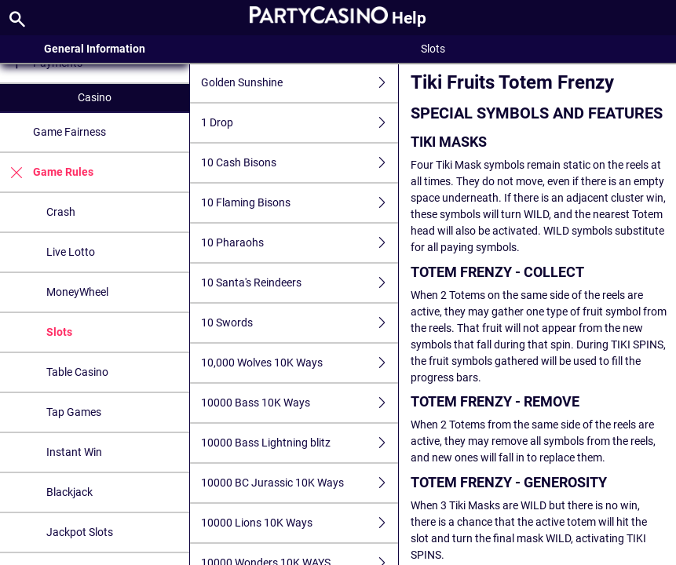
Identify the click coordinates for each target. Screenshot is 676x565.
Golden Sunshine (299, 83)
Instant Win (74, 452)
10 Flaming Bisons (299, 203)
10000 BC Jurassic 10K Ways (299, 483)
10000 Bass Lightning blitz (299, 443)
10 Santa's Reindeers (299, 283)
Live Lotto (70, 252)
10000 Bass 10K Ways (299, 403)
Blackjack (69, 492)
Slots (59, 332)
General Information (94, 48)
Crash (60, 212)
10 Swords (299, 323)
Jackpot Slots (79, 532)
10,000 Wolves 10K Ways (299, 363)
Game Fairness (69, 132)
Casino (94, 97)
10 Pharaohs (299, 243)
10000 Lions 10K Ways (299, 523)
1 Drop (299, 123)
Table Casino (77, 372)
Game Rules (46, 172)
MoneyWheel (77, 292)
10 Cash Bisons (299, 163)
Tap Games (73, 412)
